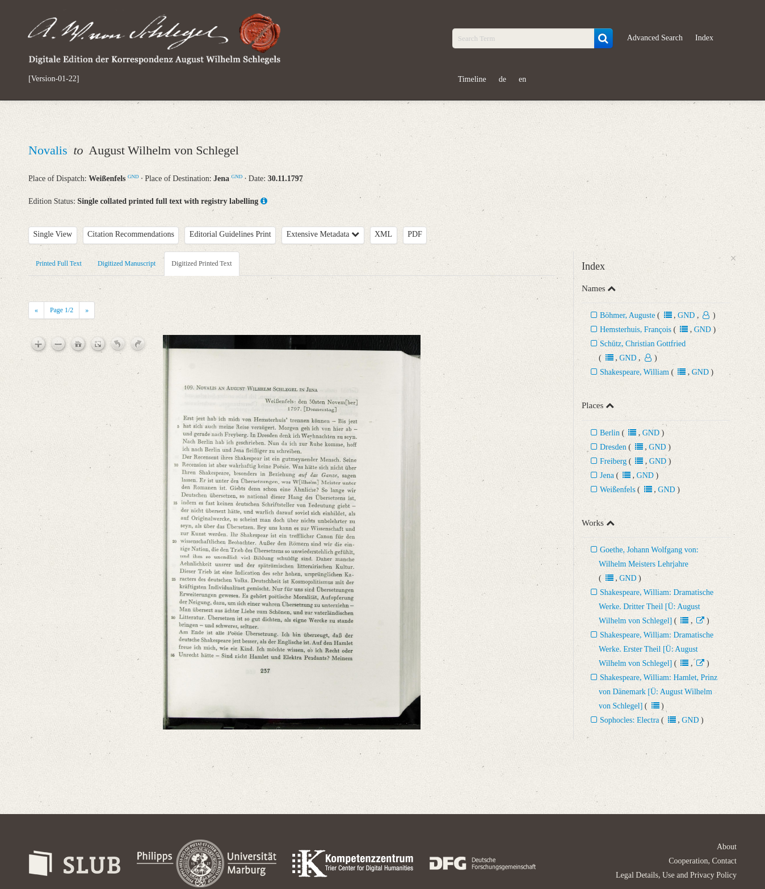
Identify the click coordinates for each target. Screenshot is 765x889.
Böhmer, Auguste (627, 315)
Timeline (472, 79)
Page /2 (61, 310)
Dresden (613, 447)
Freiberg (613, 461)
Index (704, 37)
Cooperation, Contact (703, 861)
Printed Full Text (59, 263)
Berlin (610, 433)
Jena (607, 475)
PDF (414, 234)
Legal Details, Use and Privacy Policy (676, 875)
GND (133, 176)
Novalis (49, 150)
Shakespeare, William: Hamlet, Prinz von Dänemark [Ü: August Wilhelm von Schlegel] (658, 691)
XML (383, 234)
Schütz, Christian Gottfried (643, 343)
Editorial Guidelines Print (230, 234)
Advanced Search (655, 37)
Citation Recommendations (130, 234)
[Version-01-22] (53, 79)
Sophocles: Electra (629, 720)
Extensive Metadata (323, 234)
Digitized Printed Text (201, 263)
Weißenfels (618, 489)
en (522, 79)
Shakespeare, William (634, 372)
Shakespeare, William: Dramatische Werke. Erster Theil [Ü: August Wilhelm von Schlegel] (656, 649)
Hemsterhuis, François (636, 329)
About (727, 846)
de (502, 79)
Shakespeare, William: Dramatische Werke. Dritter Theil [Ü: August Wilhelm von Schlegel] (656, 606)
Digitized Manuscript (126, 263)
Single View (53, 234)
